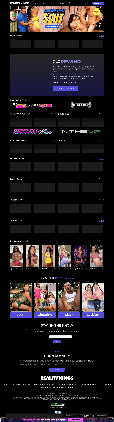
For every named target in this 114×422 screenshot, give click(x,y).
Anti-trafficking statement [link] (62, 388)
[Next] (101, 19)
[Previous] (13, 19)
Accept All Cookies (70, 415)
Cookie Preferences (89, 384)
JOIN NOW (98, 3)
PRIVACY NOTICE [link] (8, 384)
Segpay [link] (69, 399)
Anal (21, 315)
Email (46, 337)
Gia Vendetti (94, 269)
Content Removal (104, 384)
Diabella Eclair (47, 269)
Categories (62, 3)
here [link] (43, 397)
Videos (36, 3)
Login (87, 3)
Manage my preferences (100, 415)
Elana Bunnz (62, 269)
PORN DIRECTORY (62, 384)
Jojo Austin (78, 269)
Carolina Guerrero (32, 269)
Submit (57, 342)
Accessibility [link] (46, 388)
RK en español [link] (74, 384)
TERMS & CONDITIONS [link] (23, 384)
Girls (44, 3)
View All (101, 35)
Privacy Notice (50, 416)
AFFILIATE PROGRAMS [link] (47, 384)
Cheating (45, 315)
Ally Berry (13, 269)
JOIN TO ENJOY (65, 88)
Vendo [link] (65, 399)
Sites (52, 3)
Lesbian (93, 315)
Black (69, 315)
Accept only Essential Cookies (85, 416)
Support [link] (35, 384)
